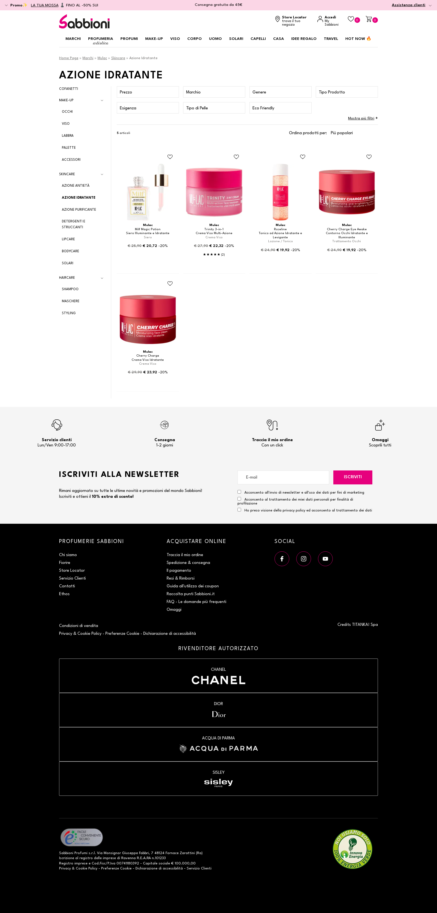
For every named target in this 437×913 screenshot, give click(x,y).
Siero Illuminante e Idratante (147, 233)
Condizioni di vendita (78, 626)
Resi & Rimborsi (181, 578)
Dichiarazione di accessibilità (169, 634)
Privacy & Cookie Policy (80, 634)
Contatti (67, 586)
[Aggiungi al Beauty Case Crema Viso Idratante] (170, 283)
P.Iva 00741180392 (123, 863)
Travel (331, 39)
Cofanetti (68, 89)
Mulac (102, 58)
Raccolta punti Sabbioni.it (191, 594)
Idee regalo (304, 39)
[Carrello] (372, 19)
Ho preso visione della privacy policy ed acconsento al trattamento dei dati (308, 510)
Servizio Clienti (72, 578)
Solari (236, 39)
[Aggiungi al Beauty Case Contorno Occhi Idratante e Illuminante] (369, 157)
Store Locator (72, 571)
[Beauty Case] (354, 19)
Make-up (154, 39)
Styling (69, 313)
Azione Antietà (75, 186)
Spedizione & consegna (188, 563)
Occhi (67, 112)
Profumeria (100, 41)
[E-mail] (283, 477)
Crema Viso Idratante (148, 360)
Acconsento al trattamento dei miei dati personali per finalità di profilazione (295, 501)
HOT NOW (358, 39)
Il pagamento (179, 571)
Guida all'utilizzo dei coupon (193, 586)
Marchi (73, 39)
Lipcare (68, 239)
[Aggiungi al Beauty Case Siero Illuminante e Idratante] (170, 157)
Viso (175, 39)
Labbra (68, 136)
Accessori (71, 160)
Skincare (118, 58)
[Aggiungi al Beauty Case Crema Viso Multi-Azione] (236, 157)
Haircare (67, 278)
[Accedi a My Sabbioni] (329, 21)
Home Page (68, 58)
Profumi (129, 39)
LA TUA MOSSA (45, 5)
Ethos (64, 594)
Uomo (215, 39)
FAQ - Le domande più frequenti (196, 602)
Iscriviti (353, 477)
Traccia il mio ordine (185, 555)
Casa (278, 39)
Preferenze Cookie (122, 634)
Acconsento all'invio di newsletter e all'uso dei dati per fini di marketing (300, 492)
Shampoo (70, 289)
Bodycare (70, 251)
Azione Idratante (78, 198)
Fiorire (64, 563)
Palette (69, 148)
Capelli (258, 39)
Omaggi (174, 610)
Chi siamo (68, 555)
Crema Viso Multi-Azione (214, 233)
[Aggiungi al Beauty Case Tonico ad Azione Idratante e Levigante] (302, 157)
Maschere (70, 301)
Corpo (194, 39)
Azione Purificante (79, 210)
